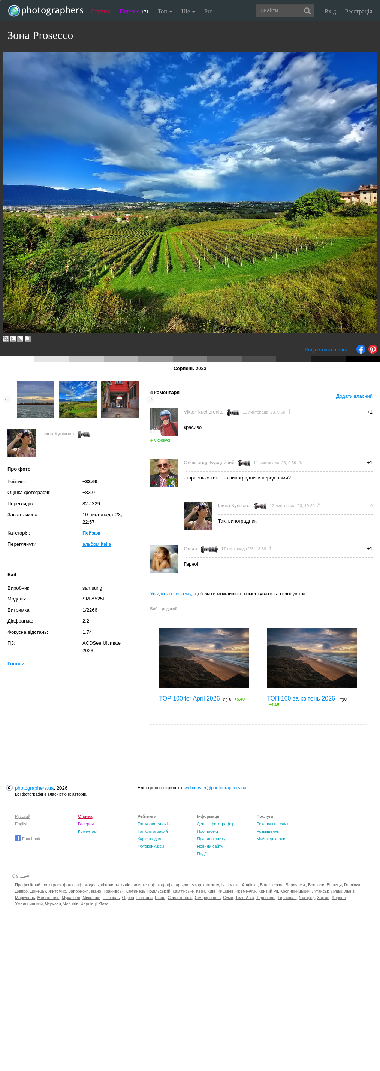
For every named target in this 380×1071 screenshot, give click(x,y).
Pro (208, 11)
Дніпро (21, 891)
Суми (228, 897)
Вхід (330, 11)
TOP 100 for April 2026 (189, 698)
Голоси (15, 663)
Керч (200, 891)
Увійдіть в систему (170, 593)
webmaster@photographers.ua (215, 787)
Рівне (160, 897)
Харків (323, 897)
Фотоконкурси (151, 846)
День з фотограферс (217, 824)
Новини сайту (210, 846)
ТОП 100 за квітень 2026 (301, 698)
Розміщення (267, 831)
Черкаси (53, 904)
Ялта (103, 904)
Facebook (27, 838)
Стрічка (101, 11)
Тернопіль (265, 897)
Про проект (207, 831)
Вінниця (334, 885)
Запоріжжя (78, 891)
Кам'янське (183, 891)
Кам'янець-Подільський (148, 891)
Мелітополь (48, 897)
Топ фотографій (153, 831)
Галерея (134, 11)
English (21, 824)
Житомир (57, 891)
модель (92, 885)
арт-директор (188, 885)
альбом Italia (96, 544)
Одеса (128, 897)
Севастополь (180, 897)
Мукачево (71, 897)
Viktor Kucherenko (203, 412)
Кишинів (225, 891)
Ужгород (307, 897)
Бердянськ (296, 885)
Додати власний (354, 396)
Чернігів (70, 904)
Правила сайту (211, 838)
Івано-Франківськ (107, 891)
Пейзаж (91, 533)
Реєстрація (358, 11)
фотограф (72, 885)
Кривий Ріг (268, 891)
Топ (165, 11)
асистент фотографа (154, 885)
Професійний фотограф (38, 885)
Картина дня (149, 838)
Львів (349, 891)
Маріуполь (25, 897)
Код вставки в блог (326, 350)
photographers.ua (34, 788)
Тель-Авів (244, 897)
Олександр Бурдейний (209, 462)
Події (202, 853)
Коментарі (87, 831)
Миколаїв (91, 897)
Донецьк (38, 891)
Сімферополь (208, 897)
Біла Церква (271, 885)
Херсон (339, 897)
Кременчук (246, 891)
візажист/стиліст (116, 885)
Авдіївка (250, 885)
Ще (188, 11)
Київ (211, 891)
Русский (22, 816)
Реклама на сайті (272, 824)
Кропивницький (295, 891)
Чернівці (89, 904)
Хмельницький (29, 904)
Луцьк (336, 891)
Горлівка (352, 885)
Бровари (316, 885)
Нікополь (111, 897)
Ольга (190, 548)
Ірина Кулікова (57, 433)
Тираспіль (287, 897)
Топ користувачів (154, 824)
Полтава (144, 897)
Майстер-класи (270, 838)
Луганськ (320, 891)
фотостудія (214, 885)
